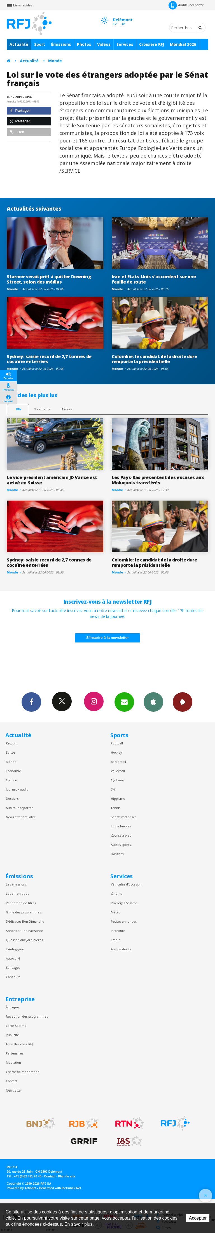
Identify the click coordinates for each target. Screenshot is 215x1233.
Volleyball (118, 771)
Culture (11, 780)
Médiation (13, 1062)
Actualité (19, 44)
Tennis (115, 808)
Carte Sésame (16, 1025)
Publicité (12, 1035)
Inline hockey (121, 826)
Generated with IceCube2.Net (60, 1188)
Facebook (31, 701)
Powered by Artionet (21, 1188)
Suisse (10, 752)
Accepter (198, 1218)
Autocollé (13, 958)
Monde (55, 60)
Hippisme (118, 798)
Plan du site (66, 1176)
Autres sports (121, 844)
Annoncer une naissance (24, 930)
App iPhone (153, 701)
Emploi (116, 940)
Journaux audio (17, 789)
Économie (13, 771)
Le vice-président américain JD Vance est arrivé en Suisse (52, 480)
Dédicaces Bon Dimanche (25, 921)
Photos (84, 44)
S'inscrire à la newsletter (107, 637)
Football (117, 743)
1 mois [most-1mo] (67, 409)
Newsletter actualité (21, 817)
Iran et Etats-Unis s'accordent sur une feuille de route (154, 279)
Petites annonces (124, 921)
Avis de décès (121, 949)
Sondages (13, 967)
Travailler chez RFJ (19, 1044)
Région (11, 743)
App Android (182, 701)
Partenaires (14, 1053)
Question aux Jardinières (24, 940)
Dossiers (12, 798)
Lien (17, 132)
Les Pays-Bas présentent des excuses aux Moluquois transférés (158, 480)
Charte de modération (22, 1071)
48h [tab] (18, 409)
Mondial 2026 (183, 44)
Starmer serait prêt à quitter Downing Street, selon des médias (49, 279)
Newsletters (124, 701)
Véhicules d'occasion (126, 884)
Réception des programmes (27, 1016)
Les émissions (16, 884)
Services (124, 44)
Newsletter (14, 1090)
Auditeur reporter (19, 808)
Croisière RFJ (151, 44)
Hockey (116, 752)
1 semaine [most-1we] (42, 409)
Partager (20, 110)
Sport (39, 44)
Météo (116, 912)
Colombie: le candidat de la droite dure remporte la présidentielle (154, 359)
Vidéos (104, 44)
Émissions (61, 44)
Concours (13, 977)
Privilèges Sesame (124, 903)
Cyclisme (117, 780)
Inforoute (118, 930)
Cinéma (116, 893)
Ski (113, 789)
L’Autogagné (15, 949)
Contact (11, 1081)
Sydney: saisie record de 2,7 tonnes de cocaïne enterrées (49, 359)
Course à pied (121, 835)
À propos (12, 1007)
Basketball (118, 761)
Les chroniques (17, 893)
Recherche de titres (21, 903)
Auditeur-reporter (186, 5)
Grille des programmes (23, 912)
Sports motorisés (123, 817)
